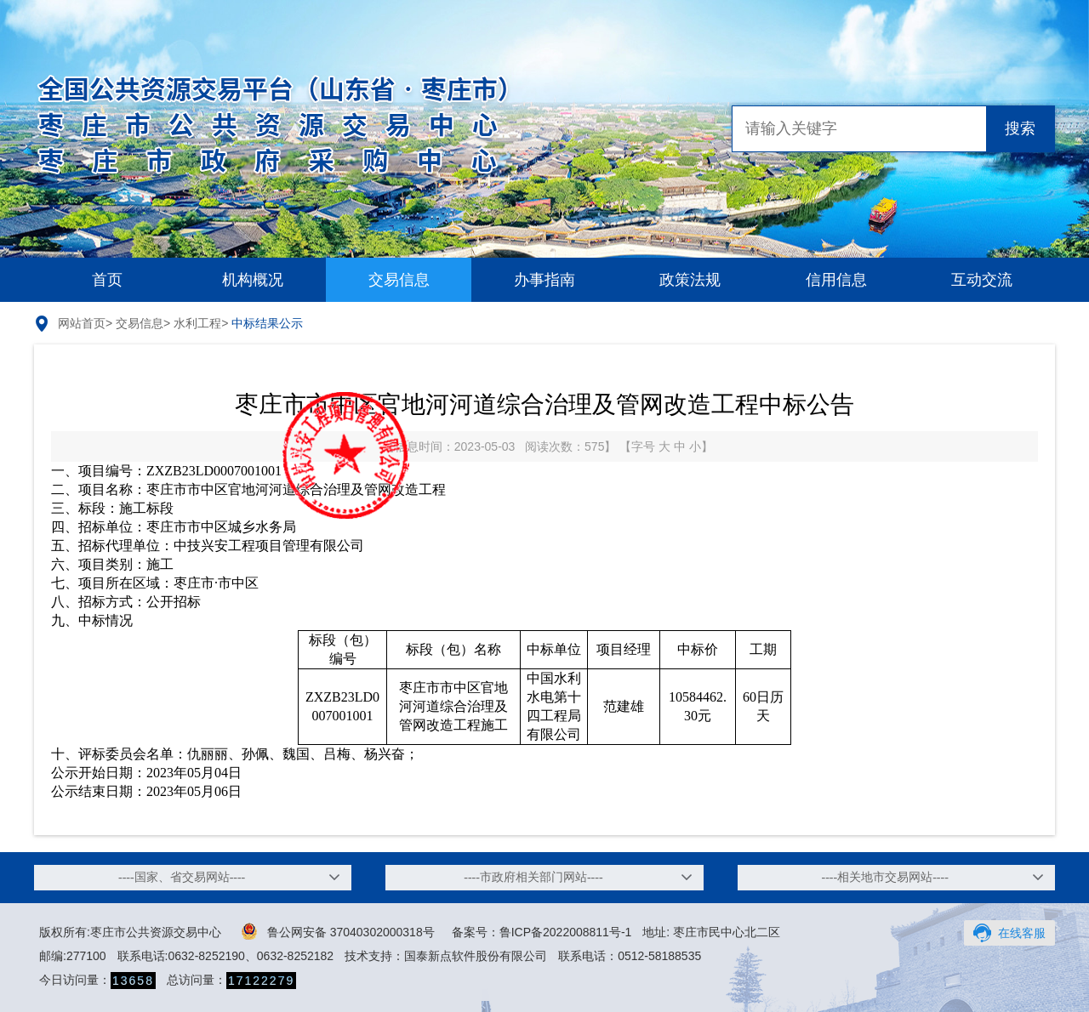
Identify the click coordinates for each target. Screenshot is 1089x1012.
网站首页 (81, 323)
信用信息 (836, 279)
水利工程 (197, 323)
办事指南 (544, 279)
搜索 (1020, 128)
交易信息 (399, 279)
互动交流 (981, 279)
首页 (107, 279)
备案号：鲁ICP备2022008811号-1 (542, 932)
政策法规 (690, 279)
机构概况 (252, 279)
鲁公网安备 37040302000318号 (338, 931)
